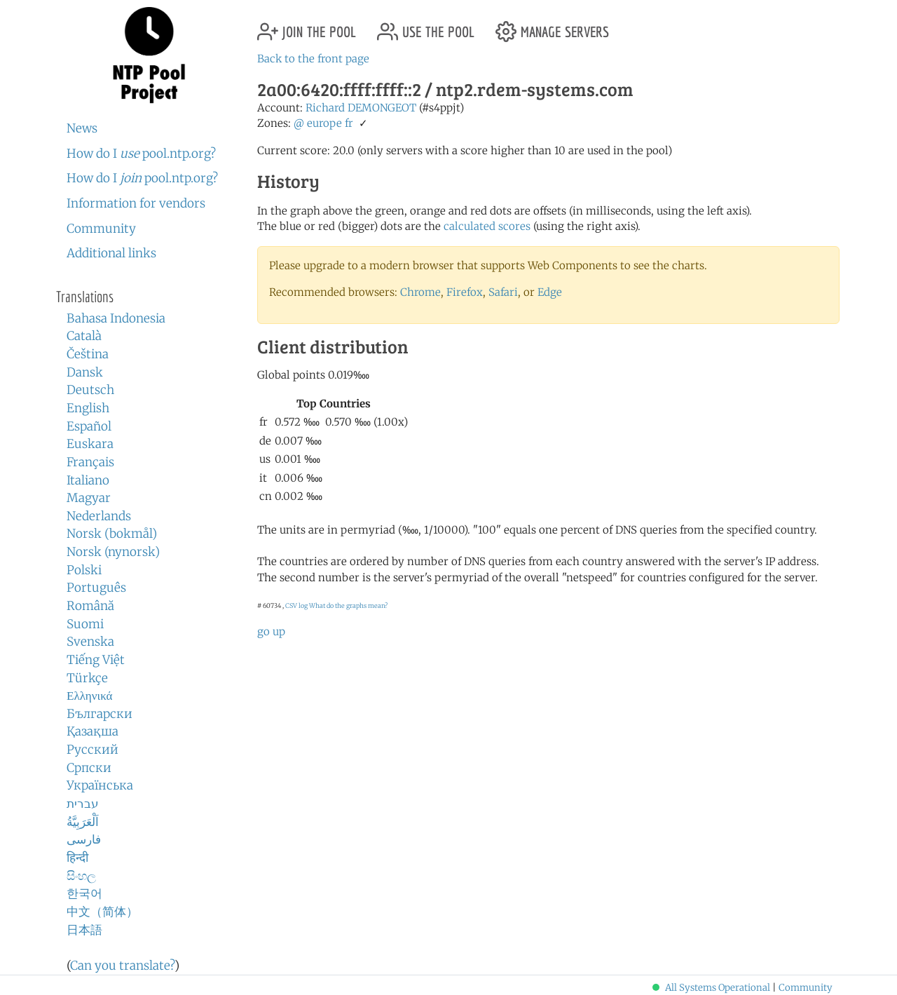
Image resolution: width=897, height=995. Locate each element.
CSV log (296, 605)
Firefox (464, 292)
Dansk (85, 372)
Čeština (88, 354)
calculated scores (487, 226)
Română (90, 606)
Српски (89, 768)
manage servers (552, 26)
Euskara (90, 444)
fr (349, 123)
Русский (92, 749)
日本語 (84, 930)
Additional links (111, 253)
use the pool (425, 26)
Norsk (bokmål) (112, 533)
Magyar (89, 498)
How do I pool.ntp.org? (141, 153)
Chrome (420, 292)
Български (99, 714)
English (88, 408)
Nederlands (99, 516)
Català (84, 336)
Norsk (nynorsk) (113, 552)
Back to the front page (313, 58)
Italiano (88, 480)
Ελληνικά (90, 695)
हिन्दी (77, 857)
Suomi (85, 624)
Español (89, 426)
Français (90, 462)
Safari (503, 292)
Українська (100, 785)
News (82, 128)
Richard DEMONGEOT (361, 107)
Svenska (90, 641)
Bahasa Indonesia (116, 318)
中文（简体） (102, 911)
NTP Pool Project (149, 55)
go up (271, 631)
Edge (549, 292)
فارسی (84, 839)
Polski (84, 570)
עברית (83, 803)
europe (324, 123)
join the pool (306, 26)
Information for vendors (136, 203)
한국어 (84, 893)
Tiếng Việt (96, 660)
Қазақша (92, 731)
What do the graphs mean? (348, 605)
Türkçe (87, 678)
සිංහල (81, 876)
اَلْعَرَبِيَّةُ (83, 822)
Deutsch (90, 390)
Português (96, 587)
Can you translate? (122, 965)
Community (101, 228)
